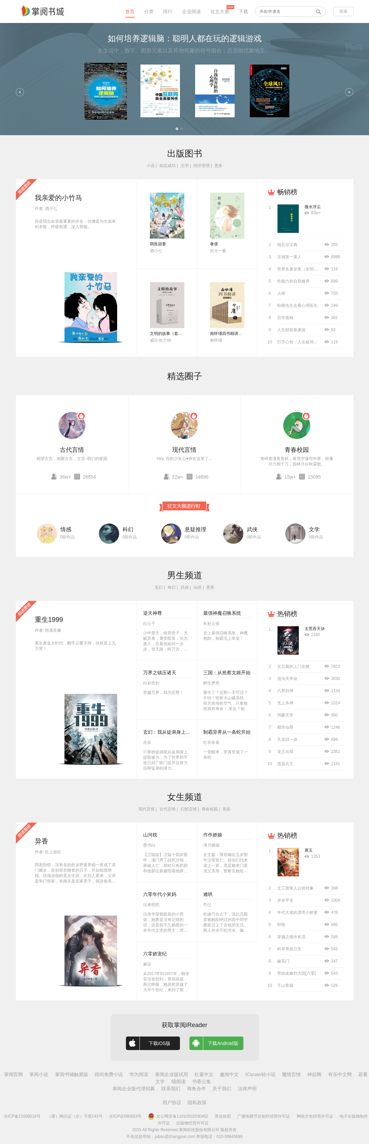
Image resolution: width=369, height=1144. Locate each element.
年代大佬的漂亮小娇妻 (297, 912)
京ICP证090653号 (125, 1116)
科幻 (128, 529)
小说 (151, 165)
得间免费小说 (109, 1074)
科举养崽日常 (289, 949)
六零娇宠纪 (155, 953)
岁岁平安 (285, 900)
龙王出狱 (285, 751)
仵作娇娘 (212, 834)
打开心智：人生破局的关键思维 (305, 342)
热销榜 (287, 613)
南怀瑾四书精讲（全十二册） (236, 333)
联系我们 (170, 1088)
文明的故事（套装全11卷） (174, 333)
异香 (41, 841)
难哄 (208, 894)
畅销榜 (287, 192)
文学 (185, 165)
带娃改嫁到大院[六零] (296, 973)
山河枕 (150, 834)
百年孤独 (285, 317)
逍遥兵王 (285, 763)
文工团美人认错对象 (295, 888)
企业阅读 (191, 11)
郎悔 (281, 924)
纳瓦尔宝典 (287, 244)
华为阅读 (138, 1074)
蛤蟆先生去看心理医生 (297, 305)
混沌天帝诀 (287, 678)
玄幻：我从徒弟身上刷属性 (171, 732)
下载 (243, 11)
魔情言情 (291, 1074)
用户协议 (171, 1102)
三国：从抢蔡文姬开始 (227, 672)
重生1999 (49, 619)
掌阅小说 (38, 1074)
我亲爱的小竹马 (58, 197)
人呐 (281, 293)
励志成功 (167, 165)
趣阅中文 (229, 1074)
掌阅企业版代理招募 (133, 1088)
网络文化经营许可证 (315, 1116)
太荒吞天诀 (315, 628)
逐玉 (309, 850)
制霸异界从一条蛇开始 (227, 732)
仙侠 (197, 587)
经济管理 (201, 165)
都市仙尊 (285, 727)
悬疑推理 (195, 529)
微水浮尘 (313, 206)
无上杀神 (285, 703)
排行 (168, 11)
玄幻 (159, 587)
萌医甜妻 (158, 244)
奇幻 (171, 587)
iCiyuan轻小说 (260, 1074)
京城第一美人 (289, 256)
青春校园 (297, 449)
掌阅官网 (13, 1074)
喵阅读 (179, 1081)
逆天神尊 (152, 613)
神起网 (314, 1074)
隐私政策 (197, 1102)
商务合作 (196, 1088)
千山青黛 (285, 985)
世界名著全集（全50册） (299, 269)
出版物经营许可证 (192, 1123)
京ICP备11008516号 (22, 1116)
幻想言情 (189, 809)
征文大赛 (219, 11)
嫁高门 (283, 961)
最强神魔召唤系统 (222, 613)
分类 (149, 11)
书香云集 (201, 1081)
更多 (218, 165)
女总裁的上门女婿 (293, 666)
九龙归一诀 (287, 739)
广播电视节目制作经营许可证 (263, 1116)
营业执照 (223, 1116)
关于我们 (221, 1088)
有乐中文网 (340, 1074)
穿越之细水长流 (291, 936)
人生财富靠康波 (291, 329)
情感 (65, 529)
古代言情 (72, 449)
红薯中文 (203, 1074)
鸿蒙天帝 (285, 715)
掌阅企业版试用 (171, 1074)
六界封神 (285, 690)
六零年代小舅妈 (159, 894)
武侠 (252, 529)
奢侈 (214, 244)
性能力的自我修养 (293, 281)
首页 (130, 11)
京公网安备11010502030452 (178, 1116)
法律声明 (247, 1088)
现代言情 (184, 449)
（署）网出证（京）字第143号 (75, 1116)
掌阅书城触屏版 (71, 1074)
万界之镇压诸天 (159, 672)
